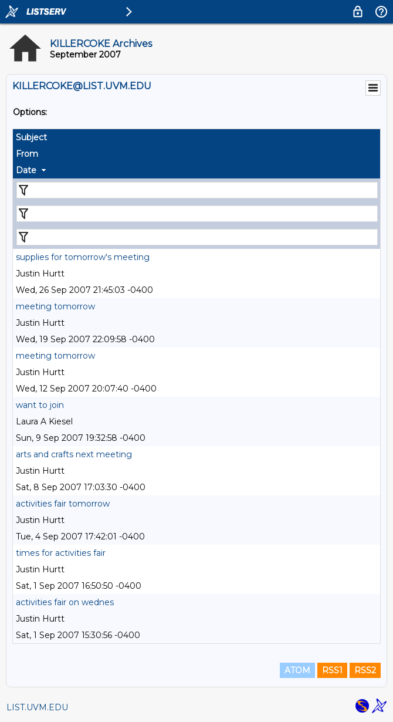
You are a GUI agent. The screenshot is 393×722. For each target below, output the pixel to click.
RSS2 (365, 670)
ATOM (297, 670)
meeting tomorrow (55, 306)
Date (26, 170)
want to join (40, 405)
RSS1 (332, 670)
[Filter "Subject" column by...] (197, 190)
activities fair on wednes (65, 602)
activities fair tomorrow (63, 503)
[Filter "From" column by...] (197, 213)
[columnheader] (196, 137)
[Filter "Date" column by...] (197, 237)
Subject (31, 137)
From (27, 154)
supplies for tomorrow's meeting (83, 257)
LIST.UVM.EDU (37, 707)
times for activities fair (61, 553)
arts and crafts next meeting (74, 454)
